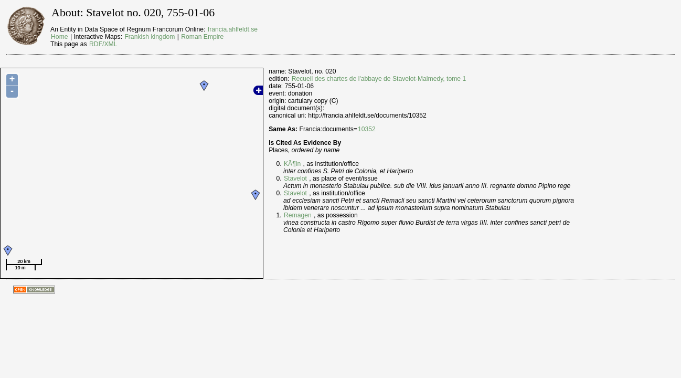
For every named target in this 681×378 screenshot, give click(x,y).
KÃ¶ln (292, 163)
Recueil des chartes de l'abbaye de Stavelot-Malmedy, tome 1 (379, 78)
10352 (367, 129)
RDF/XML (103, 44)
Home (59, 36)
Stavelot (295, 178)
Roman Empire (202, 36)
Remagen (298, 215)
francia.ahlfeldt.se (233, 29)
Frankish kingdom (149, 36)
